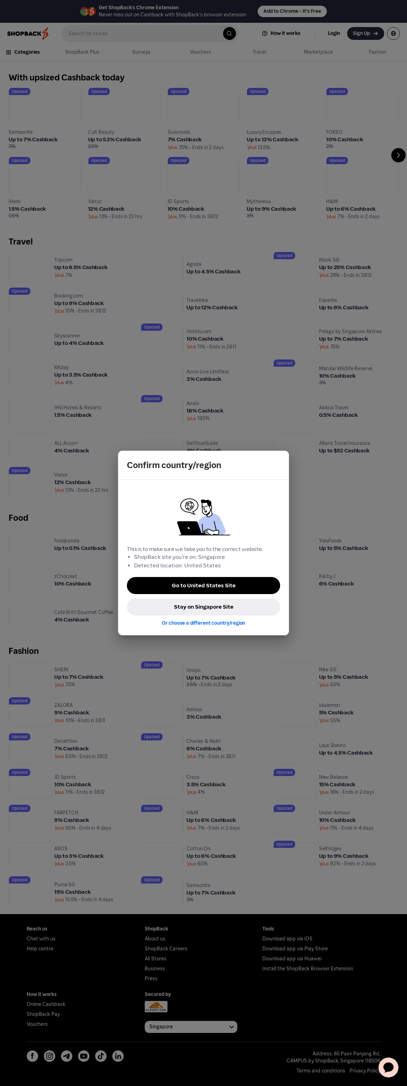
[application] (388, 1067)
